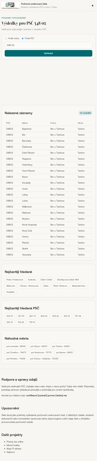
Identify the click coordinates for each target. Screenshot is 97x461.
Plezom (25, 242)
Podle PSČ (28, 38)
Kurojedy (26, 182)
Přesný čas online (15, 441)
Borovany (26, 140)
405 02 (44, 316)
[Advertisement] (48, 81)
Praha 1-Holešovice (15, 279)
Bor (24, 134)
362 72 (32, 316)
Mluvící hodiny (13, 445)
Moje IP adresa (14, 448)
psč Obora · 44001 (39, 346)
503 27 (10, 316)
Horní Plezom (28, 170)
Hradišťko (11, 292)
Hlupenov (26, 158)
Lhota (25, 188)
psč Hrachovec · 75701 (41, 352)
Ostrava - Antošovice (29, 286)
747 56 (78, 316)
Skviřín (25, 248)
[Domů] (29, 5)
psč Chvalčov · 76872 (16, 352)
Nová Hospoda (29, 224)
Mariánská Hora (78, 286)
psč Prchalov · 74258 (16, 358)
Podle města (12, 38)
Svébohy (32, 279)
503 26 (55, 316)
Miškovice (11, 286)
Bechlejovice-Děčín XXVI (68, 279)
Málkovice (27, 206)
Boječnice (26, 128)
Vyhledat (48, 53)
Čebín (45, 286)
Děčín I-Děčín (46, 279)
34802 (9, 128)
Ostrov (25, 236)
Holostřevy (27, 164)
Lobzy (25, 194)
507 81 (21, 316)
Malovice (26, 212)
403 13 (67, 316)
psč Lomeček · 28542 (16, 346)
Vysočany (26, 254)
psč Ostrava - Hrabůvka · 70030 (44, 358)
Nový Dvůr (27, 230)
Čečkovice (27, 146)
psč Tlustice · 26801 (61, 346)
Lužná (25, 200)
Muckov (26, 218)
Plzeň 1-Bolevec (60, 286)
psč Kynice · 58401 (64, 352)
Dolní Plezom (28, 152)
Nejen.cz (11, 452)
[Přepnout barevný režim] (92, 5)
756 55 (21, 322)
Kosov (25, 176)
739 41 (32, 322)
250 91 (10, 322)
